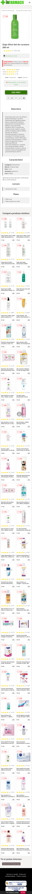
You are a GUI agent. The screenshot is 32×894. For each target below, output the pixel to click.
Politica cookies (21, 876)
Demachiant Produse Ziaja (23, 10)
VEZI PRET (16, 92)
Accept (23, 892)
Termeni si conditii (12, 874)
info (13, 240)
